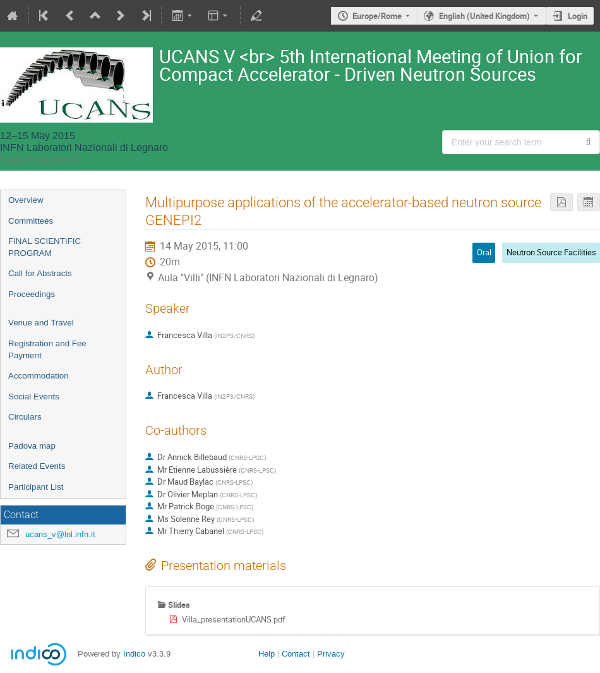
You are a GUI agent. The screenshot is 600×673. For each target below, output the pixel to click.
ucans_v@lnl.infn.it (60, 534)
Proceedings (31, 294)
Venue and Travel (41, 322)
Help (266, 653)
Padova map (32, 446)
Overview (26, 200)
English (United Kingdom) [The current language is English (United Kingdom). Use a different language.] (484, 15)
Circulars (25, 416)
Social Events (33, 396)
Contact (296, 653)
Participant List (35, 487)
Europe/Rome (377, 15)
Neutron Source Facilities (551, 252)
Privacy (331, 653)
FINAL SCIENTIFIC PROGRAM (44, 247)
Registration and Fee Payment (47, 349)
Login (577, 15)
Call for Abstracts (40, 273)
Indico (134, 653)
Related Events (36, 466)
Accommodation (38, 375)
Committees (30, 221)
